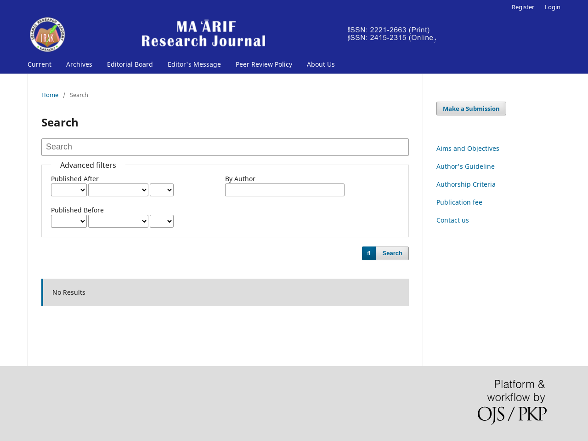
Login (552, 7)
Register (523, 7)
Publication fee (459, 202)
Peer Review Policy (264, 64)
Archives (79, 64)
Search (392, 253)
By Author (240, 178)
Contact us (452, 220)
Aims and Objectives (467, 148)
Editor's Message (194, 64)
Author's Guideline (465, 166)
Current (39, 64)
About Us (321, 64)
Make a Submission (471, 108)
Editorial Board (130, 64)
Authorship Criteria (466, 184)
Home (49, 95)
